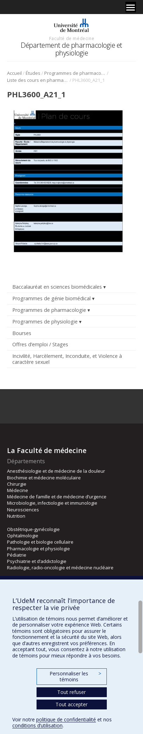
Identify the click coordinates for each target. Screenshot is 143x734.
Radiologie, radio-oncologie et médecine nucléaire (60, 567)
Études (33, 73)
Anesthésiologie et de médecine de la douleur (56, 471)
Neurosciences (23, 509)
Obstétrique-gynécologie (33, 529)
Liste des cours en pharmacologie (38, 80)
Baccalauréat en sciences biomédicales (57, 286)
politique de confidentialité (66, 719)
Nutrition (16, 516)
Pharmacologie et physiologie (38, 548)
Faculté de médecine (71, 38)
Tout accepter (71, 704)
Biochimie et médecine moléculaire (44, 477)
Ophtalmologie (22, 535)
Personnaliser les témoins (75, 676)
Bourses (21, 333)
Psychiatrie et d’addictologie (36, 561)
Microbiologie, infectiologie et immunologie (52, 503)
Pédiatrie (16, 555)
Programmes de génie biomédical (51, 298)
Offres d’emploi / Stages (40, 344)
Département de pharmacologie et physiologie (71, 49)
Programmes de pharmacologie (75, 73)
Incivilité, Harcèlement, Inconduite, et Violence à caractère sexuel (67, 359)
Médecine (17, 490)
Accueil (14, 73)
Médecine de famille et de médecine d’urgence (56, 496)
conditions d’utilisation (37, 725)
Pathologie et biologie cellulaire (40, 542)
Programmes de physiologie (45, 321)
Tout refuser (71, 692)
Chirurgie (16, 484)
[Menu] (130, 7)
